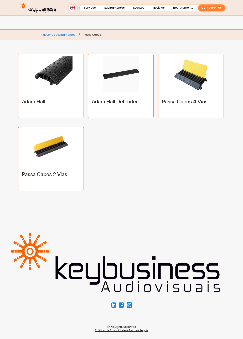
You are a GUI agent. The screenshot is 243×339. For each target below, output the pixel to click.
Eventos (138, 8)
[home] (38, 8)
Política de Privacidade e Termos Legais (121, 330)
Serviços (90, 8)
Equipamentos (114, 8)
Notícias (159, 8)
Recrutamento (183, 8)
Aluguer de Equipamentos (58, 35)
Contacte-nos (211, 8)
